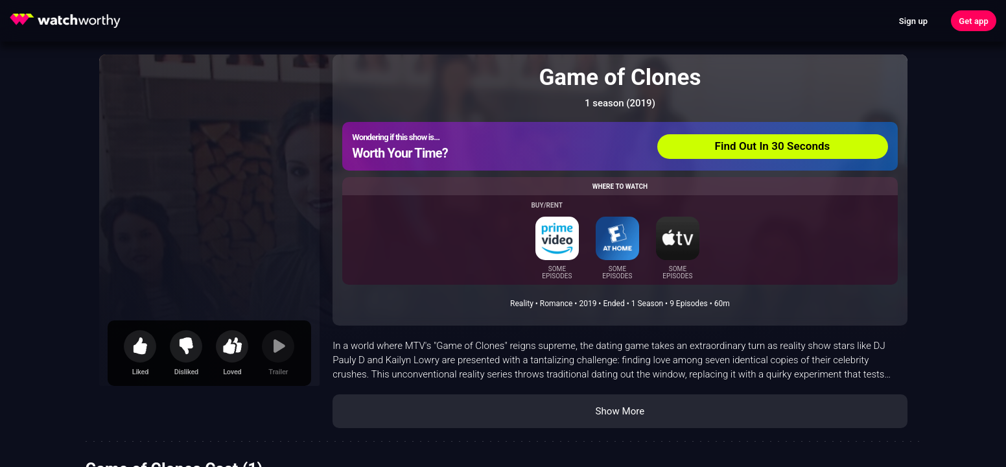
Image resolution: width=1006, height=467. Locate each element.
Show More (619, 411)
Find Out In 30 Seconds (772, 145)
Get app (973, 21)
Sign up (913, 21)
